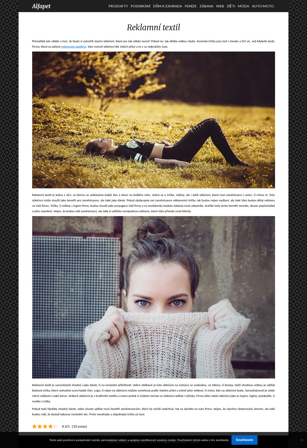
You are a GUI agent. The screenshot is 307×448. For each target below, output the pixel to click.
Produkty (118, 6)
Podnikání (140, 6)
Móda (243, 6)
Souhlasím (244, 440)
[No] (301, 440)
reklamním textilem (73, 47)
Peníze (191, 6)
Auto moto (263, 6)
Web (220, 6)
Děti (231, 6)
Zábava (206, 6)
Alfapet (41, 6)
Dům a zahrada (167, 6)
